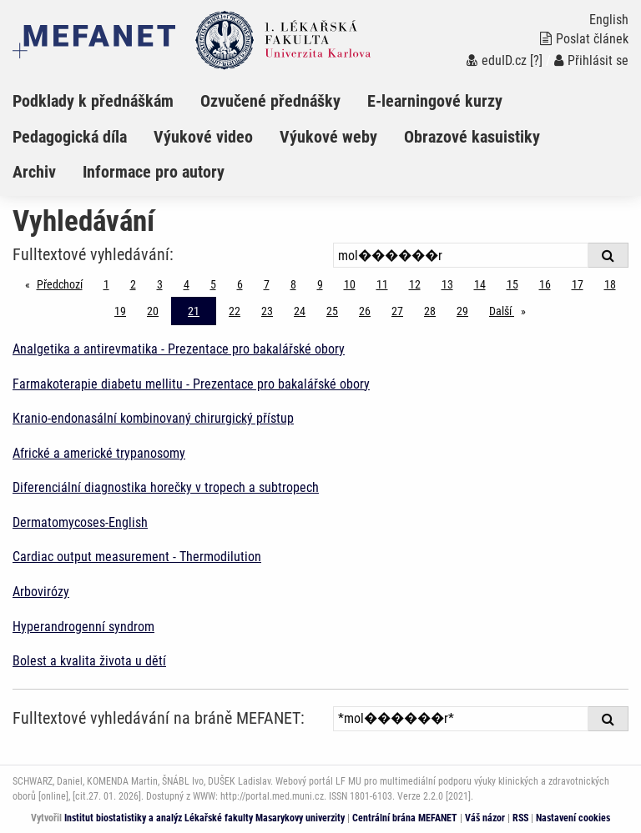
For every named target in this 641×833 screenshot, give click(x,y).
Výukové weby (328, 137)
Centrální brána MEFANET (404, 818)
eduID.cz (497, 60)
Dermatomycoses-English (80, 522)
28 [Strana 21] (430, 311)
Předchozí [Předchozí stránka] (64, 283)
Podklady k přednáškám (93, 101)
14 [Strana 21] (480, 284)
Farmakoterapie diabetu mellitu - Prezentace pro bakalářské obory (191, 384)
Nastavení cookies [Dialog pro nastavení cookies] (573, 818)
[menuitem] (106, 100)
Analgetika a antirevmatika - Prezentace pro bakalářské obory (179, 349)
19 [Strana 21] (120, 311)
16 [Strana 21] (545, 284)
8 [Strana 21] (293, 284)
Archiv (34, 172)
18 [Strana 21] (610, 284)
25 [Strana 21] (332, 311)
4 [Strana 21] (186, 284)
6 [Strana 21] (240, 284)
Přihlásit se (591, 60)
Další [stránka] (511, 310)
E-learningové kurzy (434, 101)
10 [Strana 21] (350, 284)
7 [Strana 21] (267, 284)
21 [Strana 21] (193, 311)
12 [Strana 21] (415, 284)
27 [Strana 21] (397, 311)
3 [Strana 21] (160, 284)
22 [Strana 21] (234, 311)
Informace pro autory (154, 172)
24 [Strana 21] (299, 311)
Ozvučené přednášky (270, 101)
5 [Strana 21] (213, 284)
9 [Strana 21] (320, 284)
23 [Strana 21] (267, 311)
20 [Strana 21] (153, 311)
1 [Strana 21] (106, 284)
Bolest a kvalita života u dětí (89, 661)
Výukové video (203, 137)
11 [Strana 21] (382, 284)
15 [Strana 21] (512, 284)
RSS (520, 818)
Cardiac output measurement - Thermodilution (137, 557)
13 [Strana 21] (447, 284)
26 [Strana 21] (365, 311)
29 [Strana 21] (462, 311)
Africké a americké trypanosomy (99, 453)
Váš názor (485, 818)
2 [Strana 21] (133, 284)
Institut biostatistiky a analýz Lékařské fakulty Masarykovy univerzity (204, 818)
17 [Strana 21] (577, 284)
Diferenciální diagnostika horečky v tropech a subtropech (166, 487)
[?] (536, 60)
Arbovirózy (41, 592)
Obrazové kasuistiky (472, 137)
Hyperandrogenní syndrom (83, 627)
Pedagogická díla (70, 137)
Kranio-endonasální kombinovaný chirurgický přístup (153, 418)
